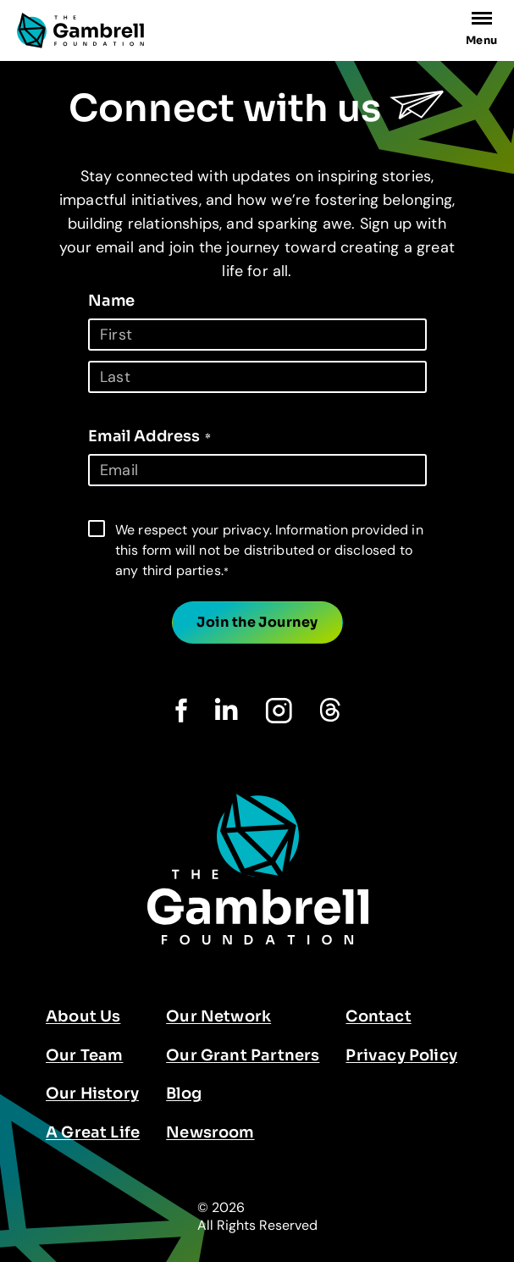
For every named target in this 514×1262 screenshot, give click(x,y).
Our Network (218, 1016)
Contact (378, 1016)
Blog (184, 1093)
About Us (83, 1016)
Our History (92, 1093)
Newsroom (210, 1132)
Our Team (84, 1055)
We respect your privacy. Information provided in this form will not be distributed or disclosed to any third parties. (269, 550)
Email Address (149, 436)
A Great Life (93, 1132)
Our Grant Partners (242, 1055)
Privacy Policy (401, 1055)
